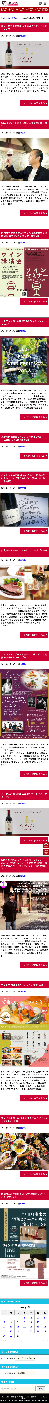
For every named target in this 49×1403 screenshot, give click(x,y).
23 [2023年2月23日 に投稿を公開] (31, 1331)
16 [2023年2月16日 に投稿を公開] (31, 1326)
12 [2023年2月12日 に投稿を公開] (4, 1326)
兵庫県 (23, 803)
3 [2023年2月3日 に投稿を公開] (38, 1317)
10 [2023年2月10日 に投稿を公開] (38, 1322)
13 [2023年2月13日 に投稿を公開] (11, 1326)
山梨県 (23, 664)
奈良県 (23, 560)
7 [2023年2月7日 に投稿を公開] (17, 1322)
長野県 (23, 446)
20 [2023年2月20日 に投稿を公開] (11, 1331)
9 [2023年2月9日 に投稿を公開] (31, 1322)
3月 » (45, 1340)
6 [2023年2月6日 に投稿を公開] (11, 1322)
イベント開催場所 (8, 1358)
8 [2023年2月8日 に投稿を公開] (24, 1322)
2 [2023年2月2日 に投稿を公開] (31, 1317)
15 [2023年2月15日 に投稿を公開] (24, 1326)
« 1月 (3, 1340)
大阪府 (23, 35)
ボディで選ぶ (29, 9)
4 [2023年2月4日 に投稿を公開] (44, 1317)
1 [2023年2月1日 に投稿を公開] (24, 1317)
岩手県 (23, 1127)
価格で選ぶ (11, 9)
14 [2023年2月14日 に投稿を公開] (18, 1326)
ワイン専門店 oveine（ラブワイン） (27, 1397)
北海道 (23, 330)
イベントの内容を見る (34, 103)
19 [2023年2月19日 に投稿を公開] (4, 1331)
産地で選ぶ (38, 9)
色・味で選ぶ (20, 9)
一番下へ (46, 850)
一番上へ (46, 846)
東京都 (23, 132)
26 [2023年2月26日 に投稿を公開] (4, 1335)
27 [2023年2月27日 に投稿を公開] (11, 1335)
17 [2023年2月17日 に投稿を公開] (38, 1326)
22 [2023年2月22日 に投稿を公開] (24, 1331)
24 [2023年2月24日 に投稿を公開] (38, 1331)
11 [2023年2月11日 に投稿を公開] (45, 1322)
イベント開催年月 (8, 1373)
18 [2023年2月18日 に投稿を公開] (45, 1326)
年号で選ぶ (4, 9)
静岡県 (23, 242)
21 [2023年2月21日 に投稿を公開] (18, 1331)
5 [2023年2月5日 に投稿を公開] (4, 1322)
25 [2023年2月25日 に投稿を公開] (45, 1331)
